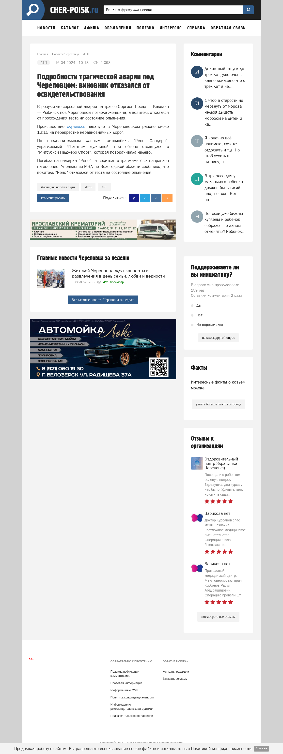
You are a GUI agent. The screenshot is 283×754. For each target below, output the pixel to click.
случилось (76, 126)
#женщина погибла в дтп (58, 187)
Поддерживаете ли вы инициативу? (215, 271)
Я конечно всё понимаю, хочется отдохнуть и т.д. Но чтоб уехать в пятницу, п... (222, 149)
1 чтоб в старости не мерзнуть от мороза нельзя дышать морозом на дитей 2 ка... (223, 112)
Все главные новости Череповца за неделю (103, 300)
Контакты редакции (176, 671)
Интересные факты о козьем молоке (218, 385)
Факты (199, 367)
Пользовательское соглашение (131, 716)
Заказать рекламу (175, 678)
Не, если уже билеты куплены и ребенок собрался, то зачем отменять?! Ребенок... (225, 222)
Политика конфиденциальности (132, 697)
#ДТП (88, 187)
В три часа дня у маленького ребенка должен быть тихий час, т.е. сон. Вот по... (223, 187)
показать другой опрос (218, 338)
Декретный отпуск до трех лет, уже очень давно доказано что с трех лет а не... (224, 77)
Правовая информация (126, 683)
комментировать (53, 198)
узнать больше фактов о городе (218, 404)
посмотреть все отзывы (218, 617)
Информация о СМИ (124, 690)
